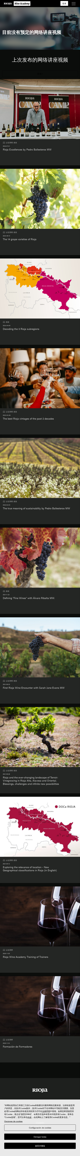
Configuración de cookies (40, 1127)
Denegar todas (40, 1136)
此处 (30, 1117)
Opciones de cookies (13, 1121)
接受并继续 (40, 1145)
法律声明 (46, 1111)
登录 (64, 3)
